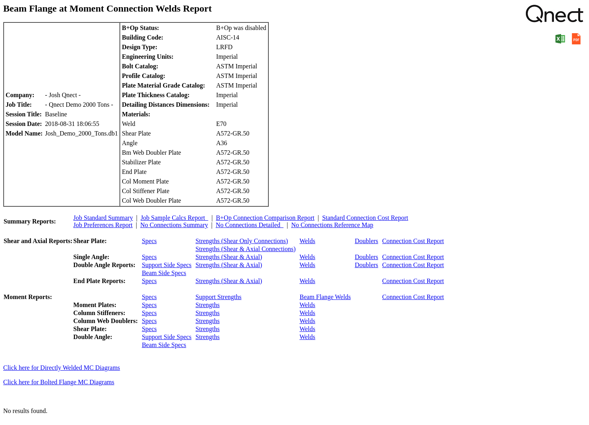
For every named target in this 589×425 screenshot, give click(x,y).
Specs (149, 240)
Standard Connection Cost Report (365, 217)
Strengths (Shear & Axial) (229, 256)
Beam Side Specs (164, 272)
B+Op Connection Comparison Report (265, 217)
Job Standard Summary (103, 217)
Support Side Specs (166, 264)
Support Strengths (219, 296)
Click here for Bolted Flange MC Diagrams (58, 382)
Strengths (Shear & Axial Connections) (246, 248)
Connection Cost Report (413, 240)
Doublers (366, 240)
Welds (307, 240)
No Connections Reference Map (332, 224)
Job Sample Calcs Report (174, 217)
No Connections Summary (174, 224)
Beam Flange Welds (325, 296)
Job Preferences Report (103, 224)
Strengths (208, 304)
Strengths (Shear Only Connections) (242, 240)
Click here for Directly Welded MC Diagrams (61, 367)
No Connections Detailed (250, 224)
